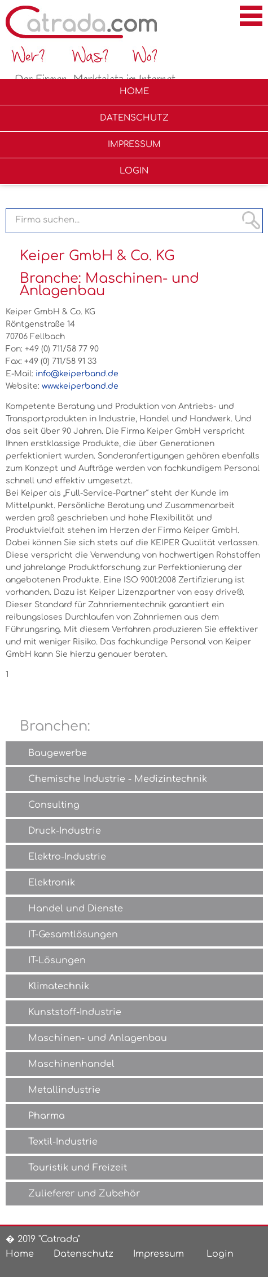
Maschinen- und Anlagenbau (97, 1038)
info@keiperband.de (77, 374)
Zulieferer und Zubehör (84, 1194)
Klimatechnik (58, 986)
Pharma (46, 1116)
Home (20, 1254)
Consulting (54, 805)
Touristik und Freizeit (77, 1168)
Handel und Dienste (75, 909)
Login (220, 1254)
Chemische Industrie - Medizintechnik (117, 779)
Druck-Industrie (64, 831)
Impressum (158, 1254)
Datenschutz (83, 1254)
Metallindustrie (64, 1090)
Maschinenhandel (71, 1064)
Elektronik (51, 883)
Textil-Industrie (63, 1142)
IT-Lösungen (57, 960)
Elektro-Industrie (67, 857)
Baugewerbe (57, 753)
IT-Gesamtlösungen (73, 934)
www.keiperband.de (80, 386)
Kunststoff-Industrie (74, 1012)
